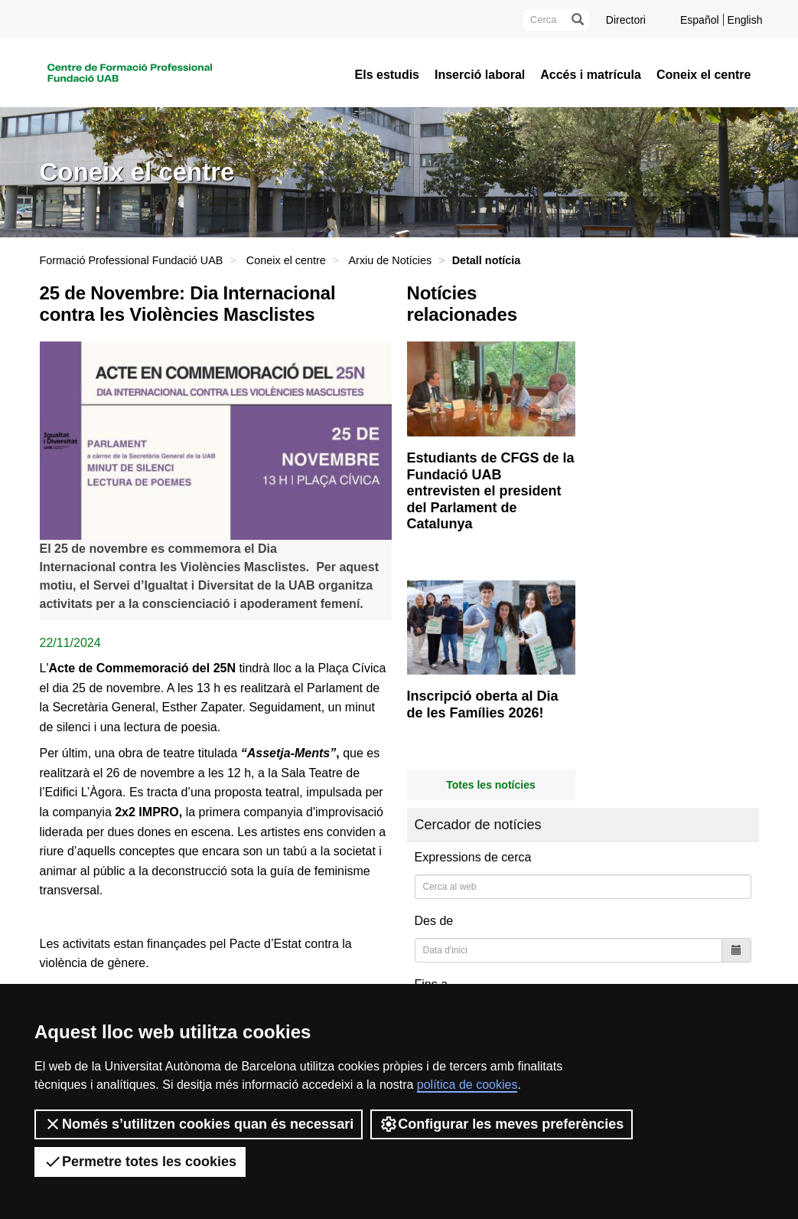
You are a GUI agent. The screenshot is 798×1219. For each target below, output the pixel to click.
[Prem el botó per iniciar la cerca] (577, 19)
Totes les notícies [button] (490, 785)
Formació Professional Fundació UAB (131, 260)
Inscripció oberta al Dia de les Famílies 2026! (483, 704)
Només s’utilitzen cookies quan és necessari (198, 1124)
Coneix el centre (286, 260)
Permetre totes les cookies (140, 1161)
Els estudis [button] (387, 75)
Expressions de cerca (473, 857)
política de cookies (467, 1084)
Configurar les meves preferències (501, 1124)
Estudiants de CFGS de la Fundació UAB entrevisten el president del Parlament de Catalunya (491, 490)
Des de (434, 920)
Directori (626, 20)
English (745, 20)
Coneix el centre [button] (703, 75)
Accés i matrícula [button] (590, 75)
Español (699, 20)
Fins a (431, 984)
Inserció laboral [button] (480, 75)
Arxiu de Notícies (390, 260)
